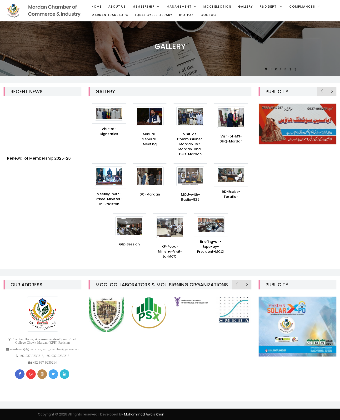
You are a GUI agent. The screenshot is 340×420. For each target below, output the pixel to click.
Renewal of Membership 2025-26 (39, 160)
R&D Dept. (269, 6)
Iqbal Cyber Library (153, 15)
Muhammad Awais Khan (144, 414)
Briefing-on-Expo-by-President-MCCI (210, 246)
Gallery (245, 6)
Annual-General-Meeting (150, 139)
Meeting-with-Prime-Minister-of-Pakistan (109, 199)
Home (96, 6)
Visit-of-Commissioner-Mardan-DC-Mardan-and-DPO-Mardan (190, 144)
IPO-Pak (186, 15)
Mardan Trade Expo (110, 15)
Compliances (302, 6)
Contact (209, 15)
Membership (143, 6)
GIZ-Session (129, 244)
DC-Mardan (150, 194)
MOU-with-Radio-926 (190, 197)
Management (179, 6)
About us (117, 6)
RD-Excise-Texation (231, 194)
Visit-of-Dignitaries (109, 131)
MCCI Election (217, 6)
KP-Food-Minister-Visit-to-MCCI (170, 251)
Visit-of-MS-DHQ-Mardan (231, 139)
